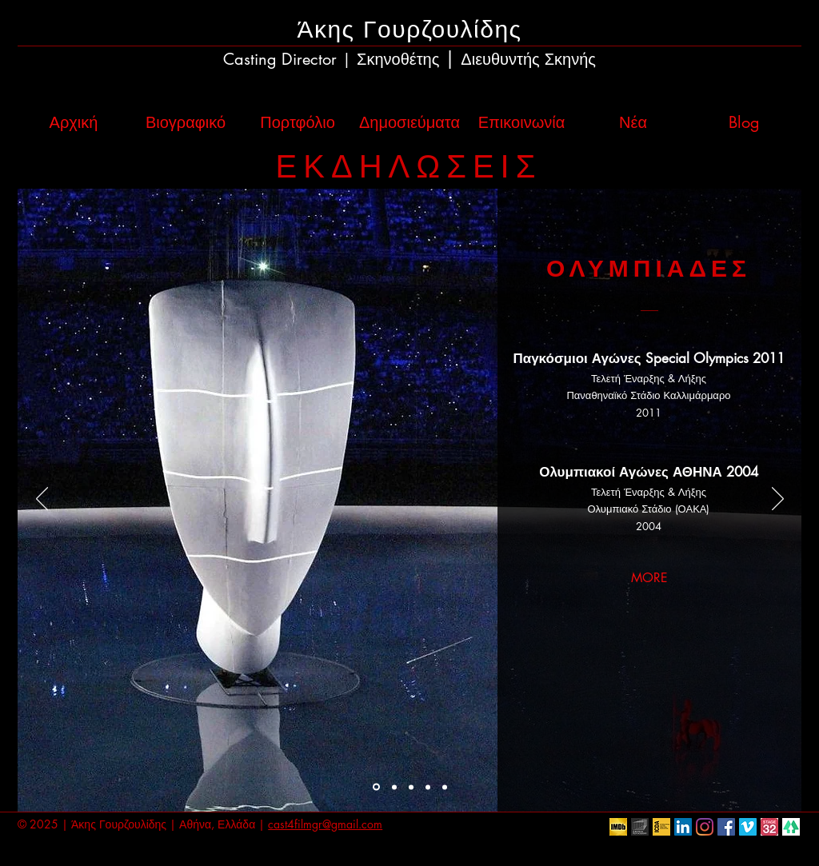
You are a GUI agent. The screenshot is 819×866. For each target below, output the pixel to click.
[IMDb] (618, 827)
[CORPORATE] (427, 786)
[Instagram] (704, 827)
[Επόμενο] (778, 500)
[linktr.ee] (791, 827)
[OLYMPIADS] (376, 787)
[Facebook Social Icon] (726, 827)
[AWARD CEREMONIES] (394, 786)
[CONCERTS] (411, 786)
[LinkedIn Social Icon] (683, 827)
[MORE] (649, 579)
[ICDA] (661, 827)
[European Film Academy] (640, 827)
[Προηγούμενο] (42, 500)
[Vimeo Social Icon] (748, 827)
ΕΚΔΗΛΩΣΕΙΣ (409, 166)
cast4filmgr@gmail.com (325, 824)
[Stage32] (769, 827)
